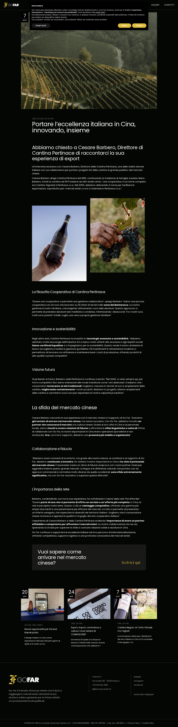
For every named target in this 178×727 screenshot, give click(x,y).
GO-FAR (40, 118)
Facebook (138, 685)
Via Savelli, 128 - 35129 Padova (105, 681)
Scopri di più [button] (41, 26)
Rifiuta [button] (124, 26)
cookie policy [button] (100, 12)
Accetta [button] (139, 26)
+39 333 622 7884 (100, 685)
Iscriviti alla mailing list (144, 694)
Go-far (50, 118)
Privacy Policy (134, 723)
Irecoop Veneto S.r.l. (62, 723)
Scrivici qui (131, 562)
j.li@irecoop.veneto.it (101, 689)
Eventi (40, 625)
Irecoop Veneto (39, 690)
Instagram (138, 681)
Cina (34, 118)
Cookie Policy (148, 723)
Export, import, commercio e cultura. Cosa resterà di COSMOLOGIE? (86, 631)
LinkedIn (137, 676)
